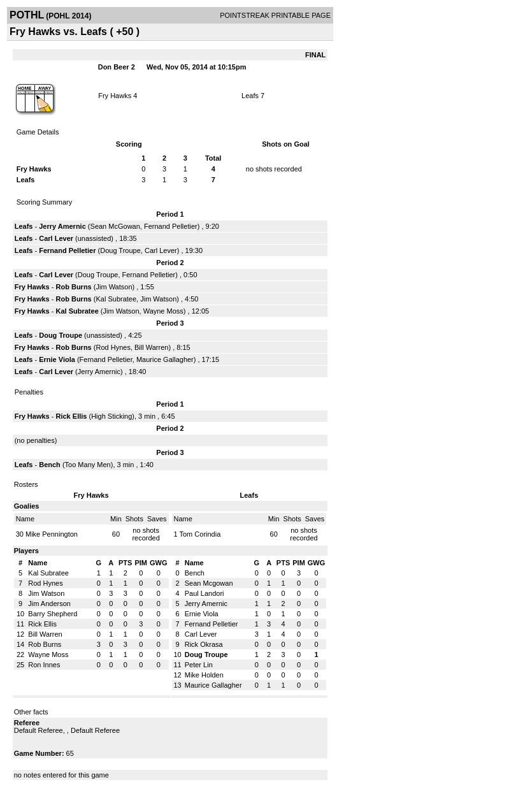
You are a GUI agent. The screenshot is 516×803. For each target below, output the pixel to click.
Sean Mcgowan (209, 583)
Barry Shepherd (52, 614)
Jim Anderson (49, 603)
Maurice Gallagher (165, 359)
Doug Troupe (120, 250)
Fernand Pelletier (170, 226)
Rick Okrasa (204, 644)
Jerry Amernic (62, 226)
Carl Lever (56, 238)
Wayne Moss (163, 311)
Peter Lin (199, 665)
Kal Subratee (116, 299)
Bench (50, 464)
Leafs (250, 95)
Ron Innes (44, 665)
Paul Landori (204, 593)
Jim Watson (114, 287)
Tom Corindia (199, 534)
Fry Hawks (114, 95)
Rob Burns (74, 287)
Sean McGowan (115, 226)
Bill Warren (151, 347)
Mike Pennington (51, 534)
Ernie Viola (57, 359)
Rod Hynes (113, 347)
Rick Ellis (71, 416)
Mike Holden (204, 675)
